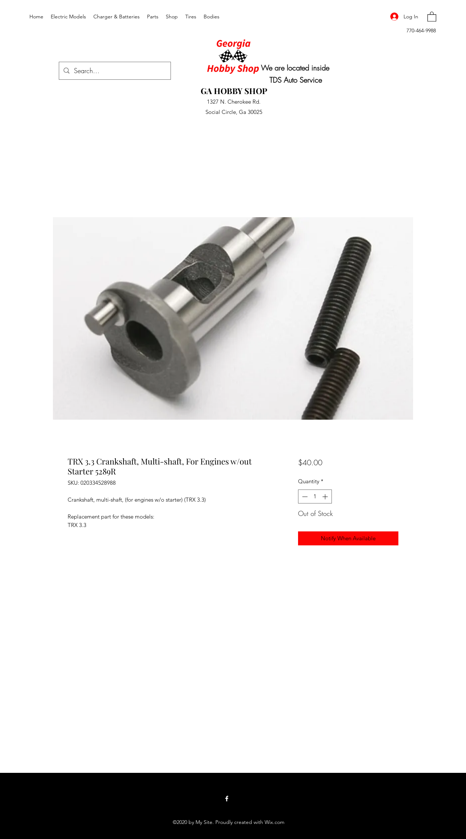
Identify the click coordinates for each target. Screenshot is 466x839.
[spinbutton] (315, 496)
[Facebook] (226, 798)
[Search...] (114, 71)
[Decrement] (304, 496)
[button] (431, 16)
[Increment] (326, 496)
